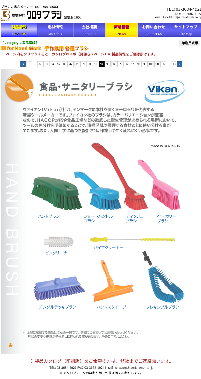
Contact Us (153, 30)
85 (58, 64)
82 (40, 64)
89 (83, 64)
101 (157, 64)
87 (70, 64)
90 (89, 64)
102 (163, 64)
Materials (55, 30)
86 (64, 64)
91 (95, 64)
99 (144, 64)
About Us (89, 30)
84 (52, 64)
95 (120, 64)
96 (126, 64)
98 (138, 64)
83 (46, 64)
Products (19, 30)
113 (173, 64)
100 (151, 64)
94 (113, 64)
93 (107, 64)
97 (132, 64)
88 (77, 64)
